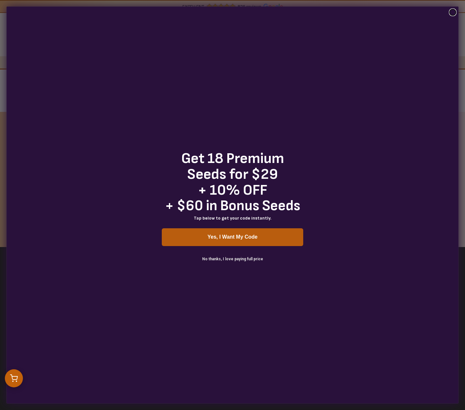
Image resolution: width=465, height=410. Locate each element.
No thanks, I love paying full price (232, 259)
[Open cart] (14, 378)
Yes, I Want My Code (233, 237)
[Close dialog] (453, 12)
